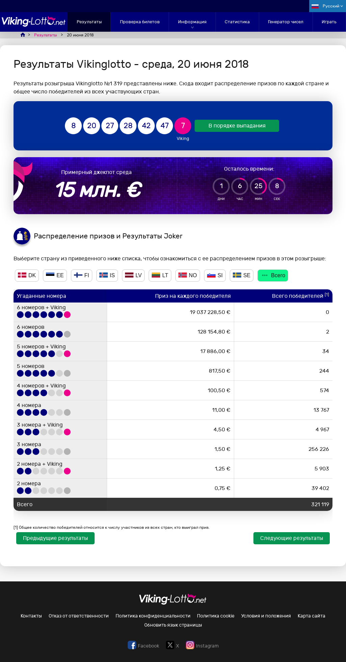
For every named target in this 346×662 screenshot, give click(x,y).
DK (27, 275)
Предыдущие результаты (55, 538)
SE (241, 275)
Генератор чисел (285, 21)
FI (81, 275)
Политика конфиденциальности (153, 616)
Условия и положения (266, 616)
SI (215, 275)
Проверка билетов (140, 21)
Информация (192, 21)
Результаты (89, 21)
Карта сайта (311, 616)
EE (55, 275)
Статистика (237, 21)
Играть (329, 21)
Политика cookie (215, 616)
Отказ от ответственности (79, 616)
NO (187, 275)
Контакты (31, 616)
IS (107, 275)
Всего (273, 275)
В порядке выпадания (237, 125)
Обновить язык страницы (173, 625)
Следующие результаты (291, 538)
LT (160, 275)
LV (133, 275)
